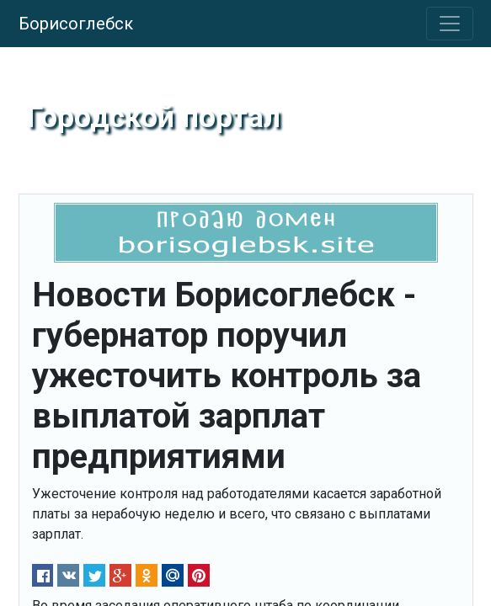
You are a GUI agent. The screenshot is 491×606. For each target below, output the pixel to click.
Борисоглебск (76, 23)
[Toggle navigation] (449, 23)
